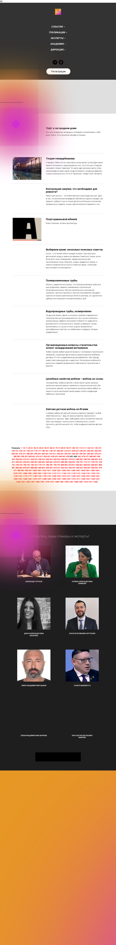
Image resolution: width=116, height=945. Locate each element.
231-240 (86, 451)
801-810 (68, 465)
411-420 (43, 456)
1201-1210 (61, 476)
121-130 (94, 448)
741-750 (22, 465)
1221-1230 (80, 476)
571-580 (75, 459)
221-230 (79, 451)
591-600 (90, 459)
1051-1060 (90, 470)
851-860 (15, 468)
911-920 (60, 468)
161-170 (33, 451)
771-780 (45, 465)
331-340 (71, 454)
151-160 (26, 451)
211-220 (71, 451)
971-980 (17, 470)
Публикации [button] (57, 32)
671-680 (60, 462)
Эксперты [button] (57, 38)
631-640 (30, 462)
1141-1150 (90, 473)
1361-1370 (44, 482)
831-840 (90, 465)
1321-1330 (90, 479)
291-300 (41, 454)
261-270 (18, 454)
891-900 (45, 468)
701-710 (83, 462)
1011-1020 (51, 470)
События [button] (57, 26)
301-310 (48, 454)
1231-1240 (90, 476)
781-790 (53, 465)
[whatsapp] (61, 62)
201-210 (64, 451)
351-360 (86, 454)
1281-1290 (51, 479)
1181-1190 (42, 476)
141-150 (18, 451)
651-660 (45, 462)
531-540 (45, 459)
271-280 (26, 454)
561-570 (68, 459)
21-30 (33, 448)
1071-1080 (22, 473)
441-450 (65, 456)
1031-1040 (70, 470)
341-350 (79, 454)
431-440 (58, 456)
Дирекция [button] (57, 49)
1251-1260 (22, 479)
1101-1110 (51, 473)
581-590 (83, 459)
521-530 (38, 459)
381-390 (20, 456)
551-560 (60, 459)
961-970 (98, 468)
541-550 (53, 459)
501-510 (22, 459)
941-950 (83, 468)
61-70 (55, 448)
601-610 (98, 459)
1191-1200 (51, 476)
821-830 (83, 465)
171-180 (41, 451)
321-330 (64, 454)
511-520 (30, 459)
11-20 (27, 448)
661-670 (53, 462)
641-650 (38, 462)
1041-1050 (80, 470)
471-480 (89, 456)
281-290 (33, 454)
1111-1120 (61, 473)
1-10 (23, 448)
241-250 (94, 451)
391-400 (28, 456)
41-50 (44, 448)
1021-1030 (61, 470)
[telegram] (55, 62)
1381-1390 (64, 482)
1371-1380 (54, 482)
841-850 (98, 465)
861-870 (22, 468)
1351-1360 (35, 482)
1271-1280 (42, 479)
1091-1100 (42, 473)
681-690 (68, 462)
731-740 (15, 465)
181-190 (48, 451)
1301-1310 (71, 479)
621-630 (22, 462)
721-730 (98, 462)
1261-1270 (32, 479)
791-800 (60, 465)
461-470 (81, 456)
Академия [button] (57, 44)
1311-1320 (80, 479)
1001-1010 (41, 470)
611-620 (15, 462)
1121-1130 (71, 473)
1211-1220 (71, 476)
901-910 (53, 468)
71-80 (60, 448)
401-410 (35, 456)
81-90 (65, 448)
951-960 (90, 468)
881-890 (38, 468)
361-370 (94, 454)
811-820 (75, 465)
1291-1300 (61, 479)
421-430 (50, 456)
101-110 (78, 448)
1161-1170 (22, 476)
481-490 (96, 456)
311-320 (56, 454)
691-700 (75, 462)
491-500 (15, 459)
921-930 (68, 468)
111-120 (86, 448)
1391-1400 (73, 482)
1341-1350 (25, 482)
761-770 (38, 465)
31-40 (38, 448)
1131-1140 (80, 473)
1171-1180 (32, 476)
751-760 (30, 465)
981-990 (24, 470)
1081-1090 (32, 473)
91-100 (72, 448)
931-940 (75, 468)
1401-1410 (83, 482)
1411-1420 (93, 482)
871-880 (30, 468)
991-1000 (33, 470)
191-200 (56, 451)
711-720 (90, 462)
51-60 (49, 448)
